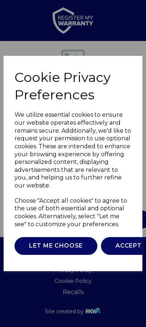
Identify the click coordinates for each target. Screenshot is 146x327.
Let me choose (56, 245)
